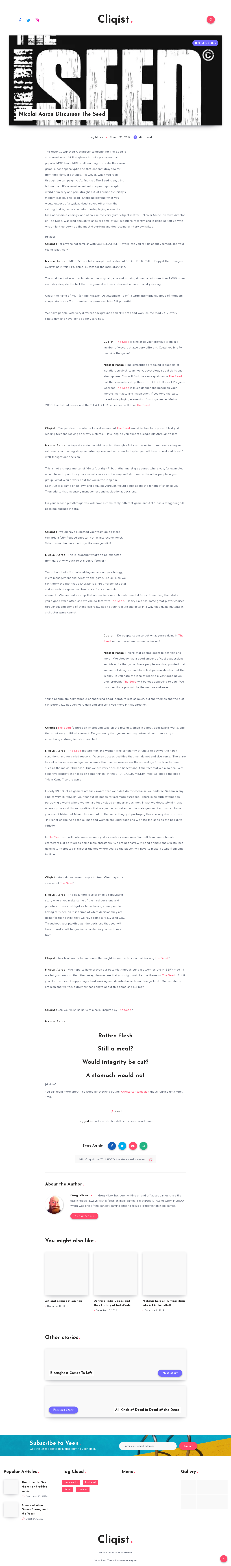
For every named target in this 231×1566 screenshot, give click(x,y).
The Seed (122, 342)
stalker (120, 1121)
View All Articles (84, 1216)
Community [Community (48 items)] (71, 1482)
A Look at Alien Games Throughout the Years (35, 1509)
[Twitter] (28, 20)
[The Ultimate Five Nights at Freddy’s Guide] (11, 1487)
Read (118, 1111)
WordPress (125, 1552)
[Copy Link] (115, 1159)
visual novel (145, 1121)
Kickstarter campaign (135, 1092)
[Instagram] (36, 20)
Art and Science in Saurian (63, 1301)
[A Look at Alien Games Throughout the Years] (11, 1509)
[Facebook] (20, 20)
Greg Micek (79, 1195)
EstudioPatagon (127, 1560)
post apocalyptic (104, 1121)
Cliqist (115, 20)
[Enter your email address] (148, 1446)
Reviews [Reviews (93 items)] (82, 1489)
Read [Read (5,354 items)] (67, 1489)
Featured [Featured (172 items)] (90, 1482)
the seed (131, 1121)
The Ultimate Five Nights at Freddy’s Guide (34, 1487)
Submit (188, 1446)
